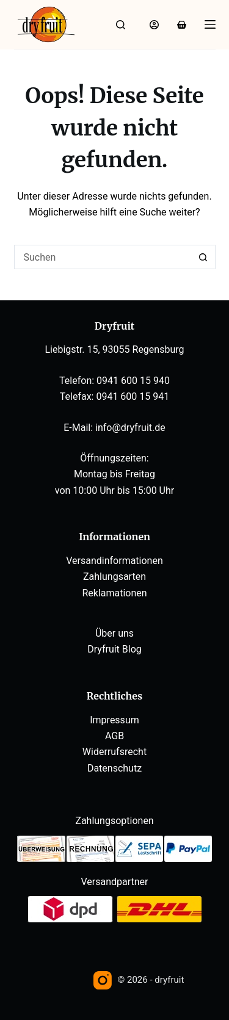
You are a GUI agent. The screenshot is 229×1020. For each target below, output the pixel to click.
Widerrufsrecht (114, 752)
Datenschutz (114, 768)
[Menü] (210, 24)
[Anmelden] (154, 24)
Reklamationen (114, 593)
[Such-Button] (203, 257)
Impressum (114, 720)
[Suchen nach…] (102, 257)
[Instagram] (102, 980)
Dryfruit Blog (114, 649)
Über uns (114, 633)
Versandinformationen (114, 560)
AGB (114, 736)
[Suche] (120, 24)
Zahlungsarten (114, 576)
